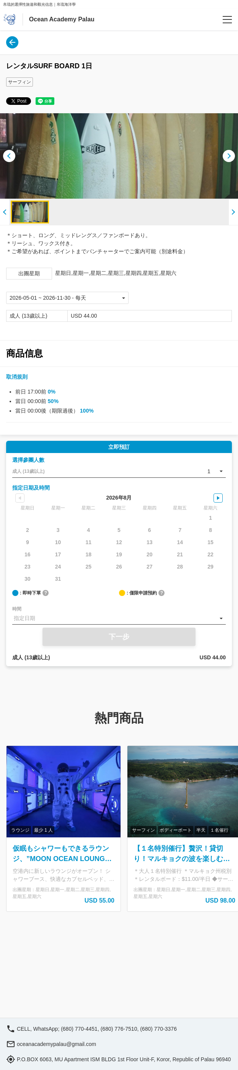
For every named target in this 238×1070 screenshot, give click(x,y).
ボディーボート (176, 830)
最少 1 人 (43, 830)
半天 (200, 830)
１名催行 (219, 830)
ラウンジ (20, 830)
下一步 (119, 637)
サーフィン (19, 82)
